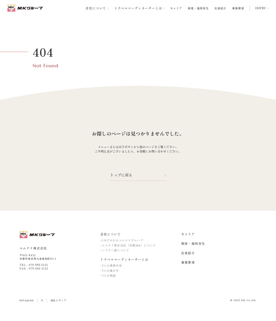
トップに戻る (138, 175)
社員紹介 (219, 8)
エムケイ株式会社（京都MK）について (129, 245)
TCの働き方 (110, 270)
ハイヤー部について (115, 250)
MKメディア (59, 300)
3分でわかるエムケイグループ (122, 240)
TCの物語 (109, 275)
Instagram (27, 300)
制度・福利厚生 (197, 8)
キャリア (175, 8)
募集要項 (237, 8)
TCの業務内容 (112, 265)
